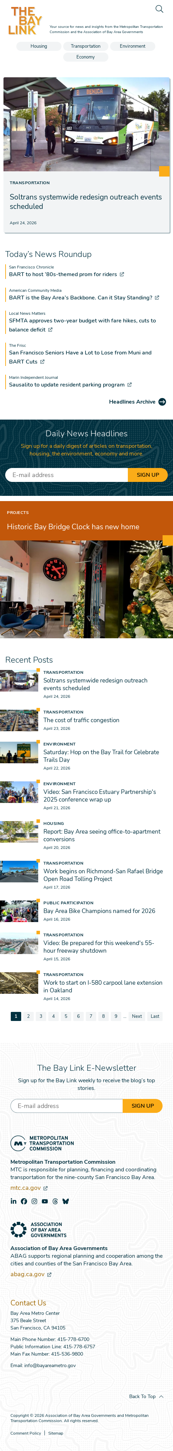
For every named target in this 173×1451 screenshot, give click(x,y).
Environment (132, 46)
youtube (45, 1201)
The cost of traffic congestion (81, 720)
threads (55, 1201)
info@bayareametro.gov (50, 1365)
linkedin (13, 1201)
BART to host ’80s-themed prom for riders (66, 274)
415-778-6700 (73, 1339)
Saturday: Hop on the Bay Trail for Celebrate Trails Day (101, 756)
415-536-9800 (67, 1354)
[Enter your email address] (66, 475)
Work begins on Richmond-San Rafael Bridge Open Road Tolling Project (103, 875)
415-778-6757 (79, 1346)
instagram (34, 1201)
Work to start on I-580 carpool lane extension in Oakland (103, 986)
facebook (24, 1201)
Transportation (85, 46)
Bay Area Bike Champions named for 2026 (99, 911)
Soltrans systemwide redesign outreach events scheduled (86, 201)
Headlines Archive (132, 402)
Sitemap (55, 1433)
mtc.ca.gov (29, 1188)
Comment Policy (25, 1433)
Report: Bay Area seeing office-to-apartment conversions (101, 835)
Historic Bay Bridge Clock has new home (73, 527)
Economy (85, 57)
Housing (39, 46)
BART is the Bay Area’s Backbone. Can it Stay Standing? (84, 298)
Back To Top (142, 1396)
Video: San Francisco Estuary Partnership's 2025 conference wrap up (99, 796)
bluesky (66, 1201)
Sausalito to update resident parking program (70, 385)
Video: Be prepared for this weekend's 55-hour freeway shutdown (98, 947)
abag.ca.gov (30, 1274)
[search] (159, 8)
